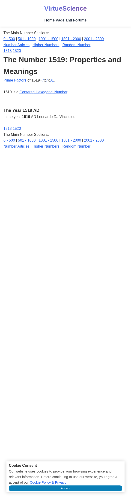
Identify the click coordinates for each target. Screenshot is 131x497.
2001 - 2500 (94, 39)
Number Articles (16, 45)
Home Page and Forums (65, 20)
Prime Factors (15, 80)
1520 (17, 51)
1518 (7, 51)
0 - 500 (9, 39)
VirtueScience (65, 8)
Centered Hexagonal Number (43, 92)
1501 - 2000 (71, 39)
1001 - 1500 (48, 39)
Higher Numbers (46, 45)
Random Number (77, 45)
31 (52, 80)
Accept (65, 488)
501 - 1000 (27, 39)
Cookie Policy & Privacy (48, 482)
